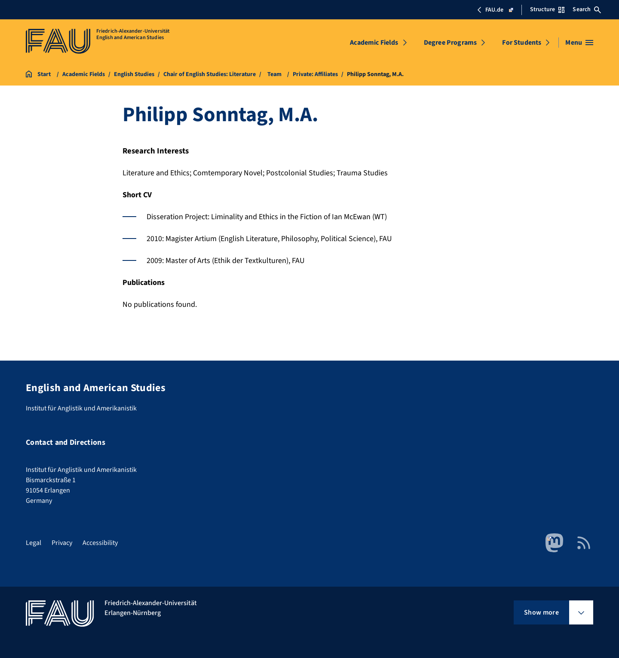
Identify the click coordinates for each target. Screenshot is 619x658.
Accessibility (100, 543)
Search (587, 9)
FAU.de (495, 10)
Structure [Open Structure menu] (547, 9)
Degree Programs (450, 42)
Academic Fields (374, 42)
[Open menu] (579, 42)
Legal (33, 543)
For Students (521, 42)
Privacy (62, 543)
